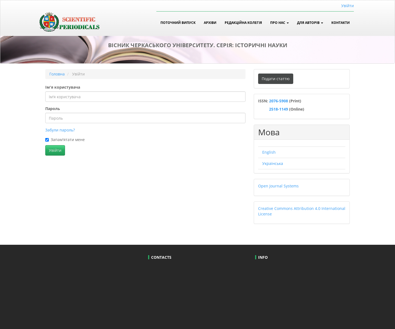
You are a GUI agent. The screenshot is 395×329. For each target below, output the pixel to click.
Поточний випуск (178, 22)
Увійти (347, 5)
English (269, 152)
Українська (272, 163)
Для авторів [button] (310, 22)
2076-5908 (279, 100)
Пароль (52, 108)
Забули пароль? (60, 130)
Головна (57, 74)
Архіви (210, 22)
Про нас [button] (279, 22)
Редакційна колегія (243, 22)
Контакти (340, 22)
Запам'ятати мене (65, 139)
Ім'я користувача (62, 87)
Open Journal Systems (278, 186)
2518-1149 (278, 109)
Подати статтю (276, 78)
